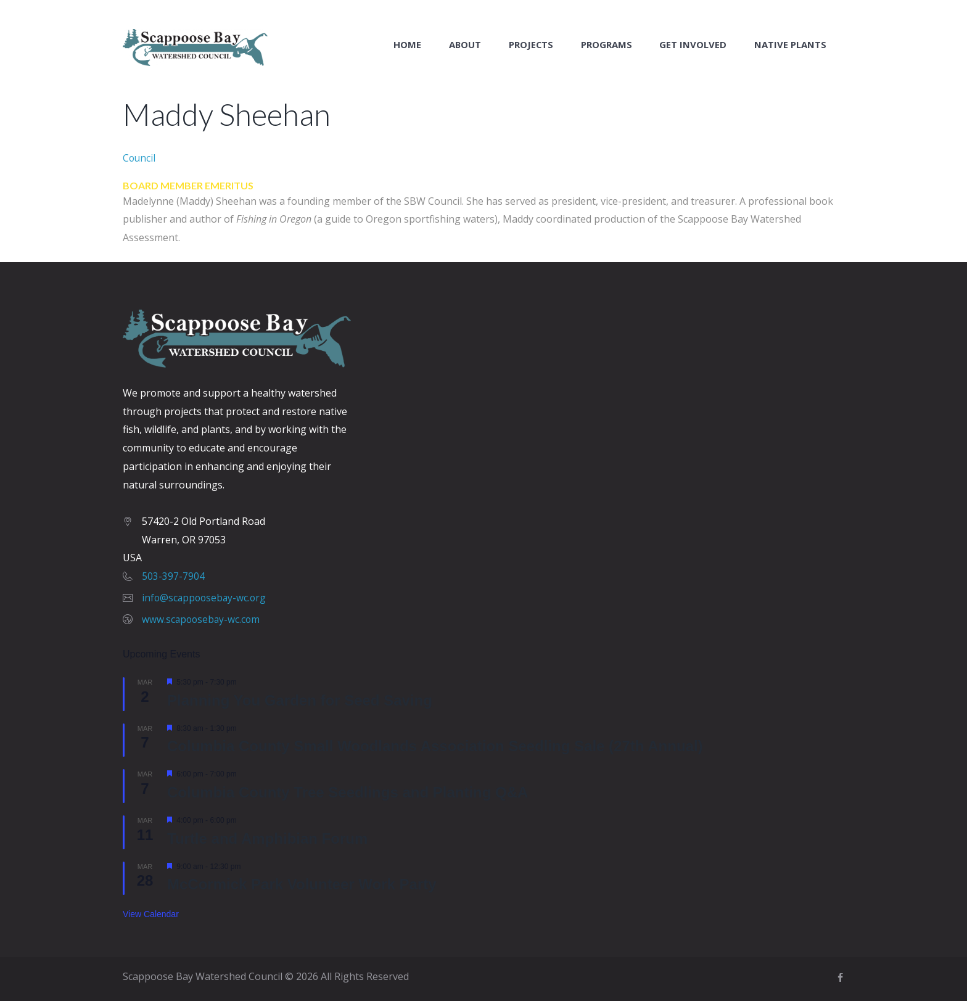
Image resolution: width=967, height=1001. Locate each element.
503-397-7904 (173, 576)
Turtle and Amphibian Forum (267, 838)
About (465, 45)
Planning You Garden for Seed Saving (299, 700)
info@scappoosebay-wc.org (206, 597)
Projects (531, 45)
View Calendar (151, 914)
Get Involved (692, 45)
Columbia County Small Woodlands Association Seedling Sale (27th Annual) (435, 746)
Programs (606, 45)
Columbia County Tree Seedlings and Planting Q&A (347, 792)
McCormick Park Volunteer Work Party (302, 884)
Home (407, 45)
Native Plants (790, 45)
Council (140, 157)
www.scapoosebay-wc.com (202, 618)
